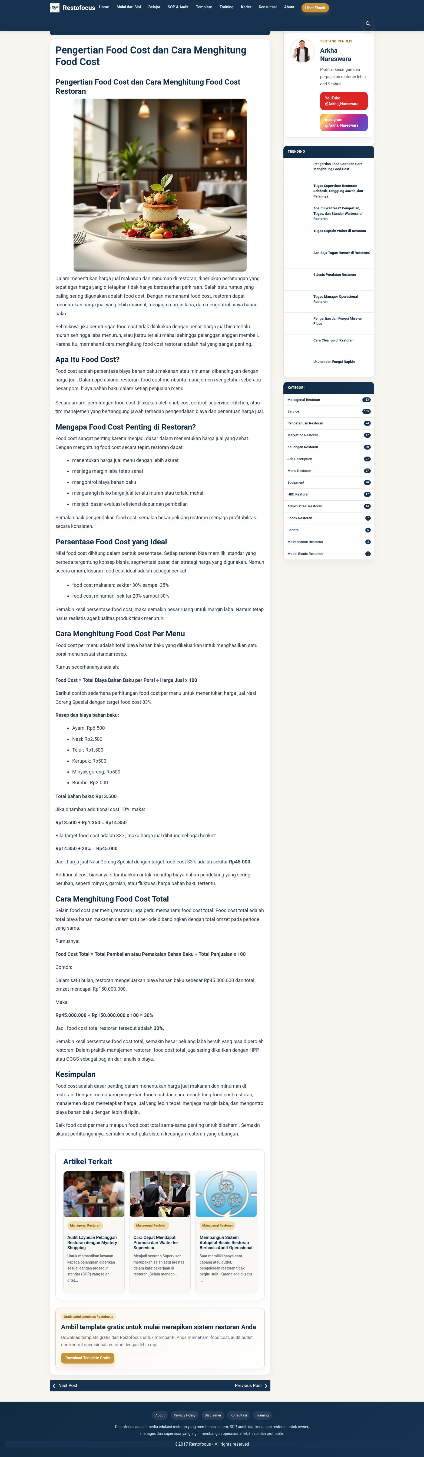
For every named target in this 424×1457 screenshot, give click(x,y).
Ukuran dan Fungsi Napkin (334, 362)
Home (104, 8)
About (289, 8)
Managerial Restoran (303, 400)
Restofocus (200, 1444)
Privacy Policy (185, 1416)
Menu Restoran (299, 471)
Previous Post (248, 1386)
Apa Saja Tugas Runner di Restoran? (341, 253)
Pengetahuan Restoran (305, 423)
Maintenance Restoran (305, 542)
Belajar (154, 8)
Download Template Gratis (87, 1358)
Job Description (299, 459)
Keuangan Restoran (302, 447)
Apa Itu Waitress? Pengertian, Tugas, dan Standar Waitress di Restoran (337, 213)
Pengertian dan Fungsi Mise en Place (337, 321)
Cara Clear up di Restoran (333, 340)
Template (204, 8)
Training (226, 8)
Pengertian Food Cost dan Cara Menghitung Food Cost (338, 166)
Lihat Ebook (315, 8)
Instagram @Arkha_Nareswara (341, 123)
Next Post (67, 1386)
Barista (293, 530)
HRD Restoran (298, 494)
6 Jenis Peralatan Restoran (334, 275)
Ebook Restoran (299, 518)
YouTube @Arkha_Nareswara (341, 101)
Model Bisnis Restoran (305, 554)
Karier (246, 8)
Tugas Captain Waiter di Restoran (339, 231)
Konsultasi (268, 8)
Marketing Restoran (302, 435)
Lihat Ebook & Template (142, 1358)
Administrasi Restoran (304, 506)
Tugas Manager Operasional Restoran (335, 299)
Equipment (295, 482)
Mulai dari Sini (129, 8)
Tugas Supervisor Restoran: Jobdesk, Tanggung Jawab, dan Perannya (338, 191)
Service (293, 411)
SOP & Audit (178, 8)
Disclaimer (213, 1416)
